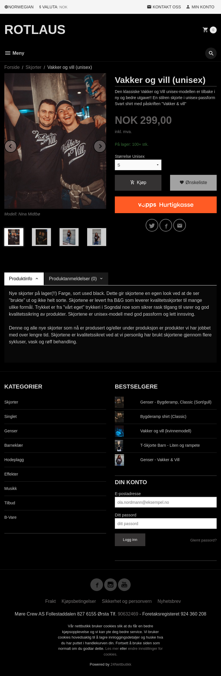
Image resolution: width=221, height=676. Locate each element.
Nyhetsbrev (169, 601)
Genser (11, 431)
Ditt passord (125, 515)
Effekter (11, 474)
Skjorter (11, 402)
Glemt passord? (203, 540)
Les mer (112, 648)
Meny (14, 53)
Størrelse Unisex (129, 156)
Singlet (10, 416)
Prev (16, 145)
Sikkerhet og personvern (127, 601)
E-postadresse (128, 493)
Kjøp (138, 182)
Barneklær (13, 445)
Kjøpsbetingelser (79, 601)
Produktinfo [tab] (20, 278)
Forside (12, 67)
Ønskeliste (193, 182)
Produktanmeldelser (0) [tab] (73, 278)
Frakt (50, 601)
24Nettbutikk (120, 664)
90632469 (128, 613)
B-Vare (10, 517)
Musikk (10, 488)
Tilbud (9, 503)
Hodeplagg (14, 459)
